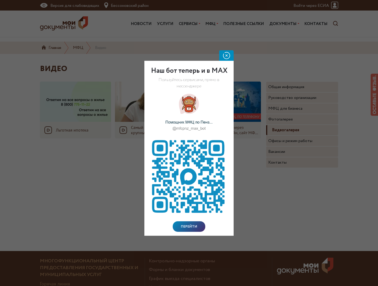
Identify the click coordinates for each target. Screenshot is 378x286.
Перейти (189, 226)
